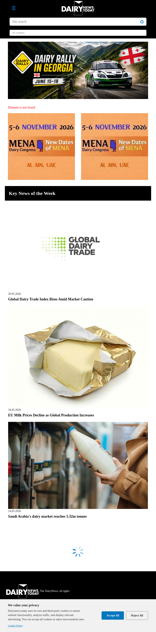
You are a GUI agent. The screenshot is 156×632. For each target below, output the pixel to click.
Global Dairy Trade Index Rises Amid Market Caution (50, 299)
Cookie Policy (15, 625)
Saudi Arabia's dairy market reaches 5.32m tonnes (47, 516)
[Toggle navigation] (13, 8)
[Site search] (78, 22)
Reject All (137, 615)
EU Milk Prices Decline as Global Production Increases (51, 415)
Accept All (112, 615)
